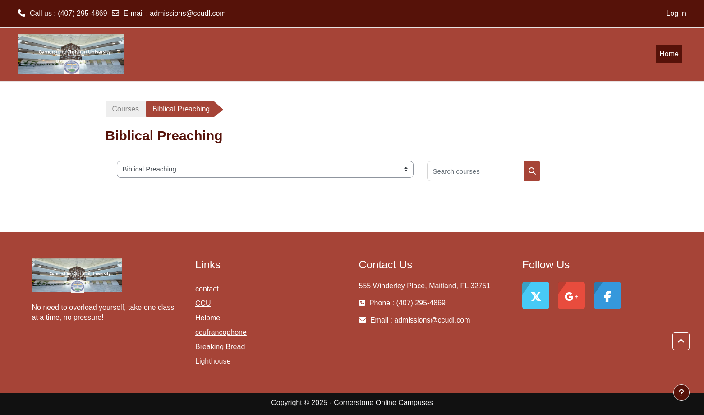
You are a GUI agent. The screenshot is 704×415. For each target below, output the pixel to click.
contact (207, 289)
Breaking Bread (220, 346)
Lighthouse (212, 361)
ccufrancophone (221, 332)
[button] (681, 341)
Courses (125, 109)
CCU (203, 303)
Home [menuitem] (669, 54)
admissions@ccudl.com (187, 13)
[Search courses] (476, 171)
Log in (676, 13)
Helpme (207, 318)
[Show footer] (681, 392)
